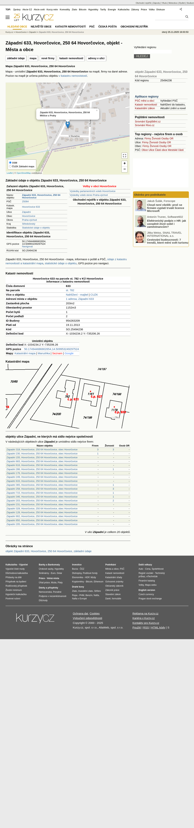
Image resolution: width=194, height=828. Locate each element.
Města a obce (112, 569)
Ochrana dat (80, 613)
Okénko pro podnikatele (150, 194)
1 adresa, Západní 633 (80, 298)
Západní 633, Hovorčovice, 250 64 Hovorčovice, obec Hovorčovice (41, 481)
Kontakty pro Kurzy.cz (145, 622)
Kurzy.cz (9, 32)
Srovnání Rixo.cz (144, 125)
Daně (108, 598)
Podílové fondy (90, 573)
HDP (87, 577)
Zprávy (17, 9)
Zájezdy (156, 3)
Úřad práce (44, 582)
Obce (145, 149)
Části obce (161, 149)
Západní (26, 212)
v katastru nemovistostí (73, 75)
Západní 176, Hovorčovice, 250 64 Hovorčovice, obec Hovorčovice (41, 473)
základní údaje (16, 58)
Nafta (96, 595)
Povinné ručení (13, 598)
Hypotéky (93, 9)
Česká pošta (107, 26)
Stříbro (97, 591)
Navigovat (27, 246)
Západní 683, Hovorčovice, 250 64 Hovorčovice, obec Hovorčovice (41, 461)
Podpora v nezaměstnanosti (52, 596)
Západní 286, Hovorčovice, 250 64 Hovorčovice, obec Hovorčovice (41, 469)
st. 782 (70, 290)
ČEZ (82, 569)
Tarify (103, 9)
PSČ (92, 26)
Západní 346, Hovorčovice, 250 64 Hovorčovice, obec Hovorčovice (41, 496)
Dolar (59, 573)
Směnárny (44, 573)
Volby (141, 585)
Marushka (44, 353)
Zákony (135, 9)
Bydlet (182, 3)
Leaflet (10, 173)
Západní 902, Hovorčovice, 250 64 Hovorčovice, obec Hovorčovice (41, 516)
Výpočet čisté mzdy (15, 569)
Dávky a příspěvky (48, 587)
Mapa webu (150, 585)
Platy (60, 582)
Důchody (43, 600)
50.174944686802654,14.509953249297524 (51, 349)
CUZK (94, 294)
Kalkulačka (124, 9)
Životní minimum (14, 590)
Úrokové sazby (46, 569)
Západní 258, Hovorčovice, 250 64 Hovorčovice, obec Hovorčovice (41, 488)
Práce (144, 9)
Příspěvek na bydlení (16, 581)
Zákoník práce (112, 590)
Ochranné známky (114, 581)
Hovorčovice (28, 216)
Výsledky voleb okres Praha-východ (89, 195)
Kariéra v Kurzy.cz (143, 618)
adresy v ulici (96, 58)
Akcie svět (39, 9)
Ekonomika (77, 577)
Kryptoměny (78, 581)
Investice (76, 564)
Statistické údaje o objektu (36, 227)
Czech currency (146, 594)
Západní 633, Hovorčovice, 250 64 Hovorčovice (61, 32)
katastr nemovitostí (71, 58)
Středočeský (28, 223)
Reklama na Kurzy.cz (145, 613)
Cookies (95, 613)
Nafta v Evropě (79, 598)
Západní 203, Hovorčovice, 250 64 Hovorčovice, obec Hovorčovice (41, 500)
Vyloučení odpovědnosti (87, 618)
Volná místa (53, 578)
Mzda (53, 582)
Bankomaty (54, 564)
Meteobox (173, 3)
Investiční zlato (85, 591)
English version (147, 590)
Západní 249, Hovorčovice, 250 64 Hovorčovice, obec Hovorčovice (41, 477)
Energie (112, 9)
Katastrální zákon (145, 108)
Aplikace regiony (147, 96)
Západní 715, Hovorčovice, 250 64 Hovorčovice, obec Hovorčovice (41, 492)
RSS (146, 627)
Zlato (74, 9)
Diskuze (160, 9)
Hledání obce (17, 26)
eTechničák (152, 576)
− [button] (124, 169)
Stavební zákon (113, 594)
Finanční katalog (147, 580)
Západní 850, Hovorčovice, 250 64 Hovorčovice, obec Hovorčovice (41, 520)
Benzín (89, 595)
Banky (42, 564)
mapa (33, 58)
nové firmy (48, 58)
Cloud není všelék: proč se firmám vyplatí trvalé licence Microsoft (165, 207)
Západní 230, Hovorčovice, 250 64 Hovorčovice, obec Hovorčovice (41, 453)
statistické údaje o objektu (61, 263)
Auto (141, 569)
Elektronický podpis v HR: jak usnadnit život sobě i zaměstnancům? (166, 223)
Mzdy (93, 577)
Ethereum (98, 581)
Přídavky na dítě (14, 577)
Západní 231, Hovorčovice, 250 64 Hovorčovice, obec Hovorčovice (41, 504)
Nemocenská (45, 592)
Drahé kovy (78, 587)
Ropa (74, 595)
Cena (147, 569)
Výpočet (23, 564)
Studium (190, 3)
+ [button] (124, 164)
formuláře (116, 598)
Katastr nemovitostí (146, 104)
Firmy (147, 138)
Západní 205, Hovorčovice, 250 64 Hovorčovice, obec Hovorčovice (41, 524)
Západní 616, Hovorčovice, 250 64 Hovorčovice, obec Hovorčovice (41, 465)
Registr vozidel (146, 573)
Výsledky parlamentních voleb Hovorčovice (92, 191)
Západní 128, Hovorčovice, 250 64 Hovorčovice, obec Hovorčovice (41, 512)
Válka (151, 9)
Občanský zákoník (114, 586)
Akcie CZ (27, 9)
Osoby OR (167, 138)
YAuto (164, 3)
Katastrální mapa (25, 353)
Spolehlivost (158, 569)
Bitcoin (82, 9)
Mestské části (176, 149)
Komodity (65, 9)
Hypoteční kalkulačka (16, 594)
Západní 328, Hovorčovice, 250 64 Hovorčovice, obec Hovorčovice (41, 508)
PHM (81, 595)
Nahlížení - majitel (77, 294)
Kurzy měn (52, 9)
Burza (75, 569)
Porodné (57, 592)
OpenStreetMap (23, 173)
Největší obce (41, 26)
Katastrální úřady (113, 577)
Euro (53, 573)
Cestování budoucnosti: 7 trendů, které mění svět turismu (167, 241)
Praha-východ (29, 220)
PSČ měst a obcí (144, 100)
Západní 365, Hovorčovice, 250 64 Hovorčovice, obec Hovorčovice (41, 485)
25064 (25, 201)
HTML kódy (158, 627)
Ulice (151, 149)
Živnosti (156, 138)
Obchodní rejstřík (143, 3)
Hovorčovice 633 (31, 206)
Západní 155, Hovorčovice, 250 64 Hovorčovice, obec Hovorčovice (41, 457)
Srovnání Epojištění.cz (148, 121)
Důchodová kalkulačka (17, 573)
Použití (136, 627)
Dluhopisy (77, 573)
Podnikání (110, 564)
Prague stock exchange (150, 598)
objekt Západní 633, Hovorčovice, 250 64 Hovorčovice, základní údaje (48, 551)
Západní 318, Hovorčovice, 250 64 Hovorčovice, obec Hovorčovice (41, 449)
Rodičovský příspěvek (16, 586)
